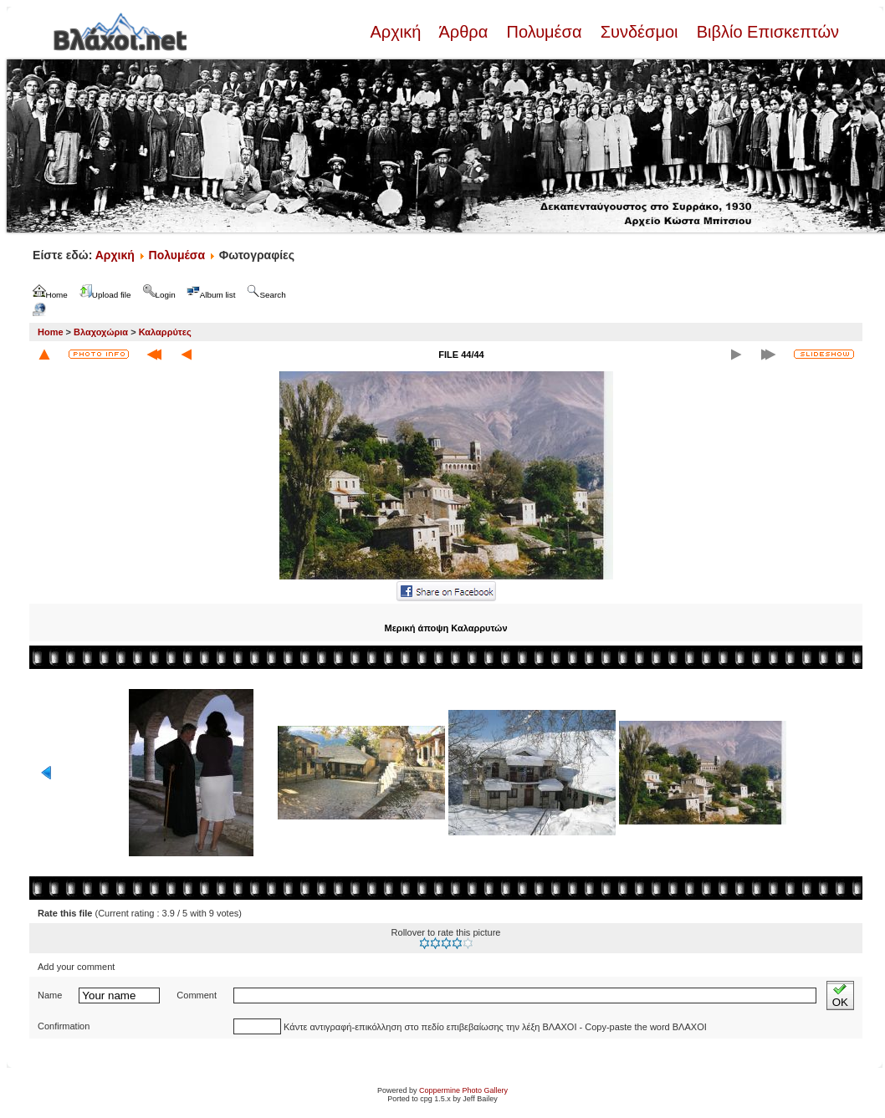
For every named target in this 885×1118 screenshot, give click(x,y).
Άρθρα (464, 32)
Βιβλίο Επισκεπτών (765, 32)
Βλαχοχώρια (101, 332)
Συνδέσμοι (639, 32)
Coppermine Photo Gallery (463, 1090)
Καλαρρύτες (165, 332)
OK (840, 995)
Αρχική (397, 32)
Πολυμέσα (544, 32)
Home (51, 332)
